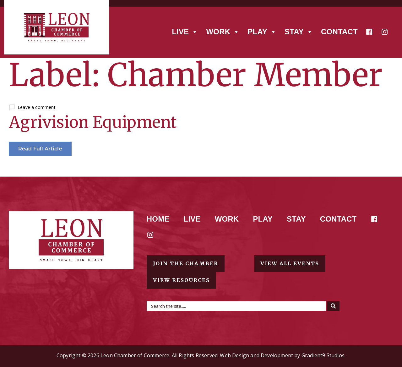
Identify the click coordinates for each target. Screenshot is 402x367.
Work (227, 219)
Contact (339, 31)
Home (158, 219)
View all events (289, 263)
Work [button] (223, 31)
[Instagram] (385, 32)
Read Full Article (40, 149)
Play (263, 219)
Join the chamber (185, 263)
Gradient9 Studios (323, 355)
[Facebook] (369, 32)
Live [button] (185, 31)
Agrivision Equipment (93, 122)
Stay (296, 219)
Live (192, 219)
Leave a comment (37, 107)
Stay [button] (299, 31)
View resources (181, 280)
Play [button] (262, 31)
